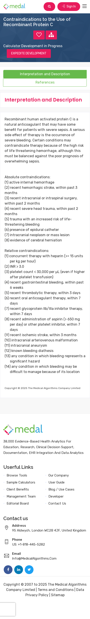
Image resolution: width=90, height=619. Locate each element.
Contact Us (57, 503)
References (45, 82)
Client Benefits (18, 489)
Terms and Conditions (56, 590)
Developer (56, 496)
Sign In (69, 6)
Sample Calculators (21, 482)
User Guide (56, 482)
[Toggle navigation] (84, 6)
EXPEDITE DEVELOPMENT (28, 53)
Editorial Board (18, 503)
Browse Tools (17, 475)
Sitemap (58, 595)
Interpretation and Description (45, 74)
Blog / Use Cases (61, 489)
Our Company (58, 475)
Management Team (21, 496)
